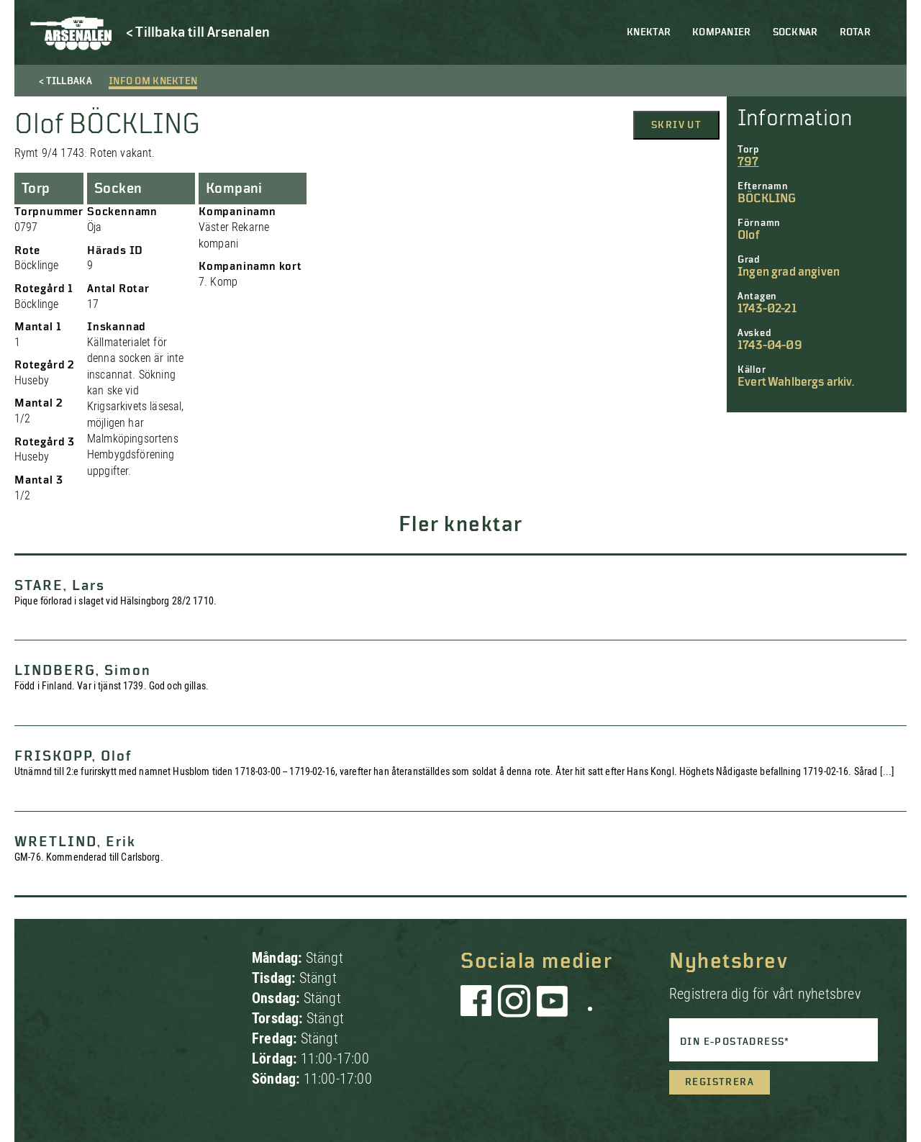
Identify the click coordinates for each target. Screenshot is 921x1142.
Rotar (855, 32)
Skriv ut (676, 125)
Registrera (719, 1082)
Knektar (649, 32)
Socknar (795, 32)
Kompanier (721, 32)
